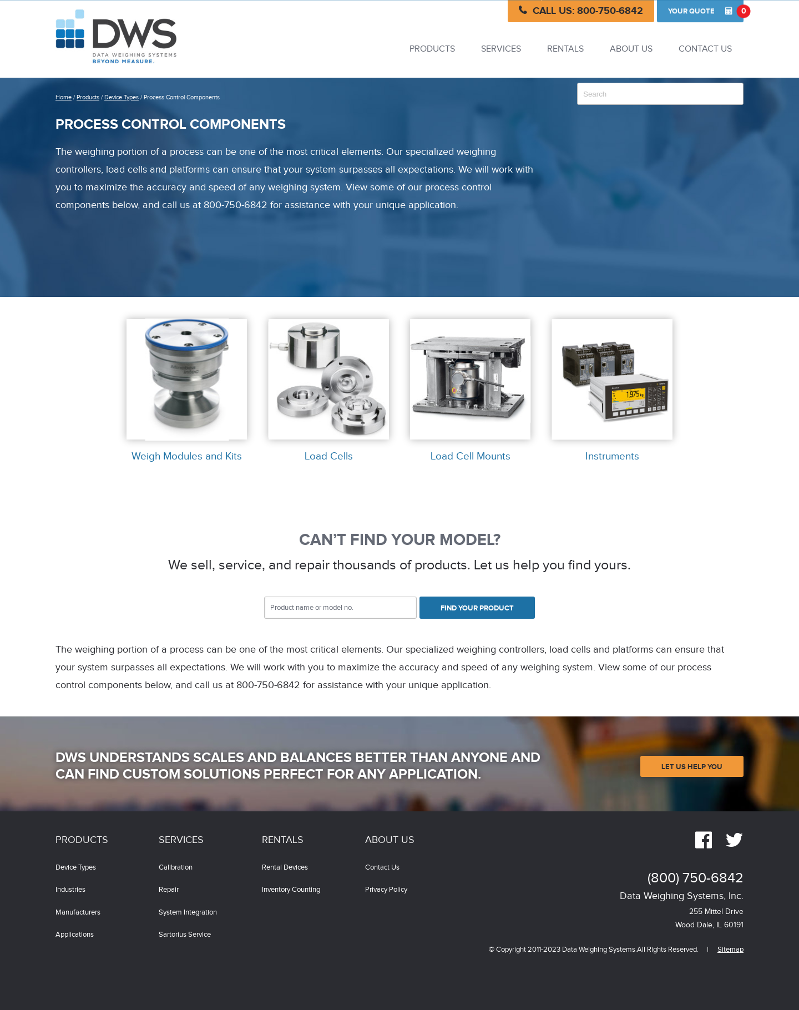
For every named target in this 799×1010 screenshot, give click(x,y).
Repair (169, 890)
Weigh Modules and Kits (187, 457)
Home (63, 97)
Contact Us (705, 49)
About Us (631, 49)
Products (432, 49)
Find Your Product (477, 608)
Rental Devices (285, 867)
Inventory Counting (291, 890)
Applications (74, 935)
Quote (706, 11)
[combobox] (660, 94)
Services (501, 49)
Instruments (612, 457)
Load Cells (329, 457)
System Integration (188, 912)
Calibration (176, 867)
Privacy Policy (386, 890)
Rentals (565, 49)
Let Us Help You (691, 766)
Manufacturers (77, 912)
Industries (70, 890)
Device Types (121, 97)
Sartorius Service (185, 935)
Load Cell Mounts (470, 457)
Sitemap (730, 950)
